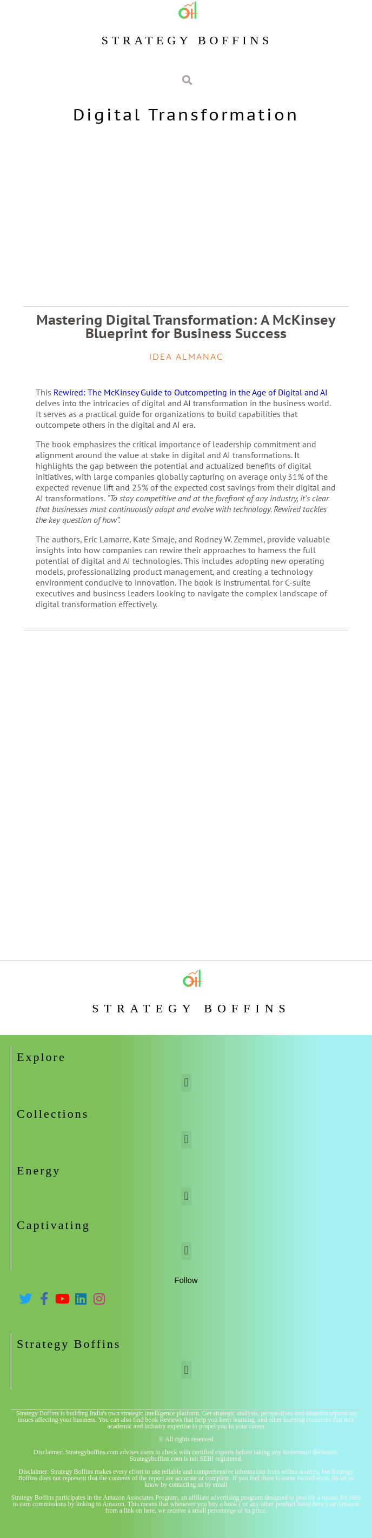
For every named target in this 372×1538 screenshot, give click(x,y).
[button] (186, 1083)
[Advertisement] (186, 214)
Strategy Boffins (187, 40)
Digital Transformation (186, 114)
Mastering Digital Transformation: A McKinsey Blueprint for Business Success (186, 326)
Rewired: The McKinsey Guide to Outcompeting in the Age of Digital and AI (191, 392)
